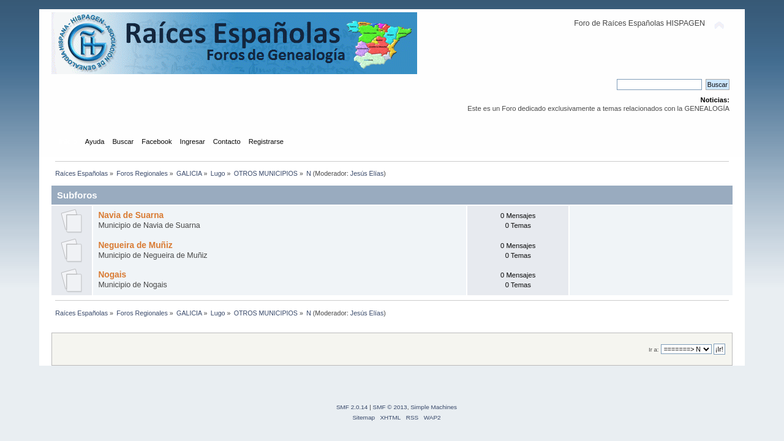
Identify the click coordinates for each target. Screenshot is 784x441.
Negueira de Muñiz (135, 245)
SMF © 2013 (390, 407)
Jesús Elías (367, 173)
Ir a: (653, 349)
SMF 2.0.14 (352, 407)
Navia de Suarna (131, 215)
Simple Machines (433, 407)
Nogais (112, 274)
